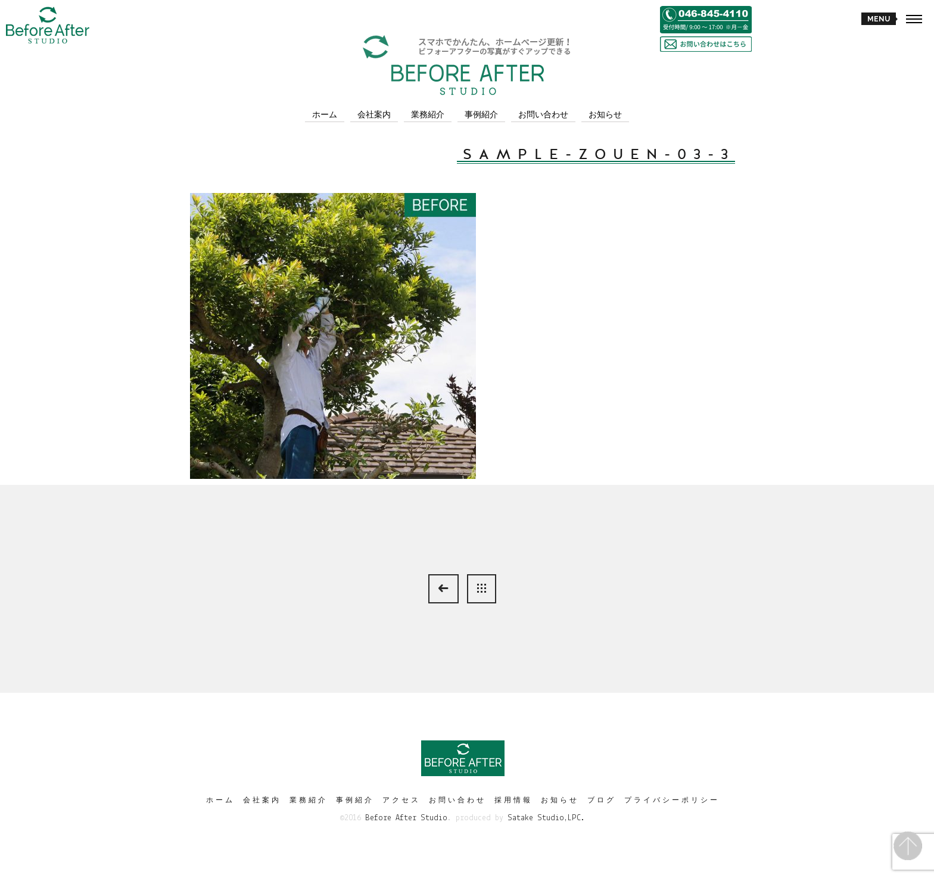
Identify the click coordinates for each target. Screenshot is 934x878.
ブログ (601, 800)
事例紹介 (481, 114)
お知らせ (605, 114)
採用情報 (513, 800)
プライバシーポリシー (672, 800)
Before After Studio (406, 818)
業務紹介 (427, 114)
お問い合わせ (543, 114)
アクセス (401, 800)
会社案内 (374, 114)
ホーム (324, 114)
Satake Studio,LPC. (546, 818)
